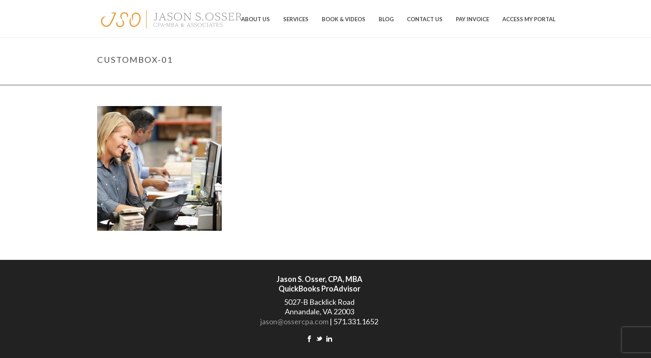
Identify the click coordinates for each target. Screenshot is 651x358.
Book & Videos (343, 19)
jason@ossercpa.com (294, 321)
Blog (386, 19)
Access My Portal (529, 19)
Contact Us (425, 19)
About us (255, 19)
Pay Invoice (472, 19)
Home (441, 76)
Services (295, 19)
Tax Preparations (478, 76)
